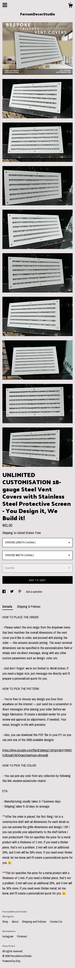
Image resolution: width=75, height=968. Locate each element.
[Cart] (70, 6)
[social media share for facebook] (4, 592)
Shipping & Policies (28, 606)
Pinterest (22, 936)
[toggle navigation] (4, 5)
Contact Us (56, 921)
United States (25, 533)
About (15, 921)
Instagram (8, 936)
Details (7, 606)
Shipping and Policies (34, 921)
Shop (5, 921)
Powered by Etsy (11, 961)
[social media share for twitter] (12, 592)
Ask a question (34, 592)
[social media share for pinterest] (20, 592)
